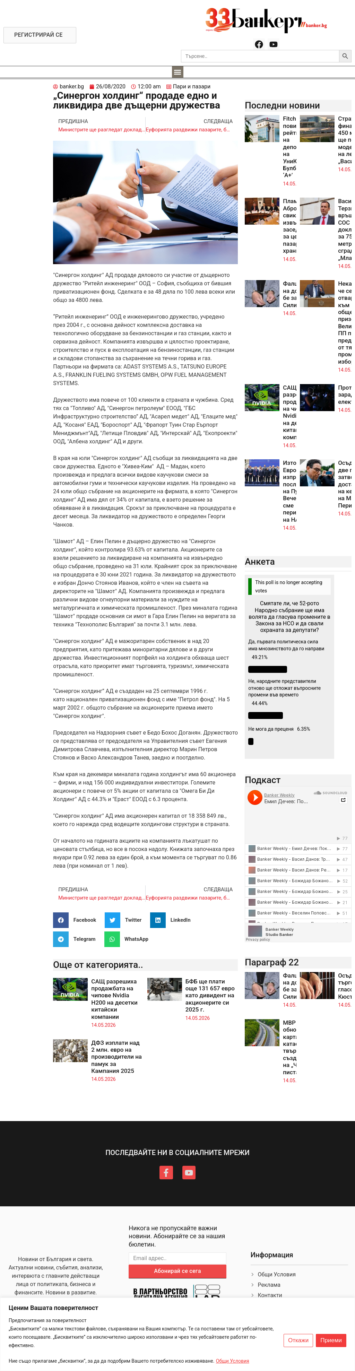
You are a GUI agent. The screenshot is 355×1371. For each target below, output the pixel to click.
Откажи (298, 1340)
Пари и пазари (192, 86)
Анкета (260, 561)
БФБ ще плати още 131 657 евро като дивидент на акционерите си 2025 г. (210, 995)
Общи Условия (232, 1361)
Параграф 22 (272, 962)
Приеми (331, 1340)
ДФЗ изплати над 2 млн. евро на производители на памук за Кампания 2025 (116, 1057)
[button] (177, 72)
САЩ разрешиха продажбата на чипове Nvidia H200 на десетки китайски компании (114, 999)
